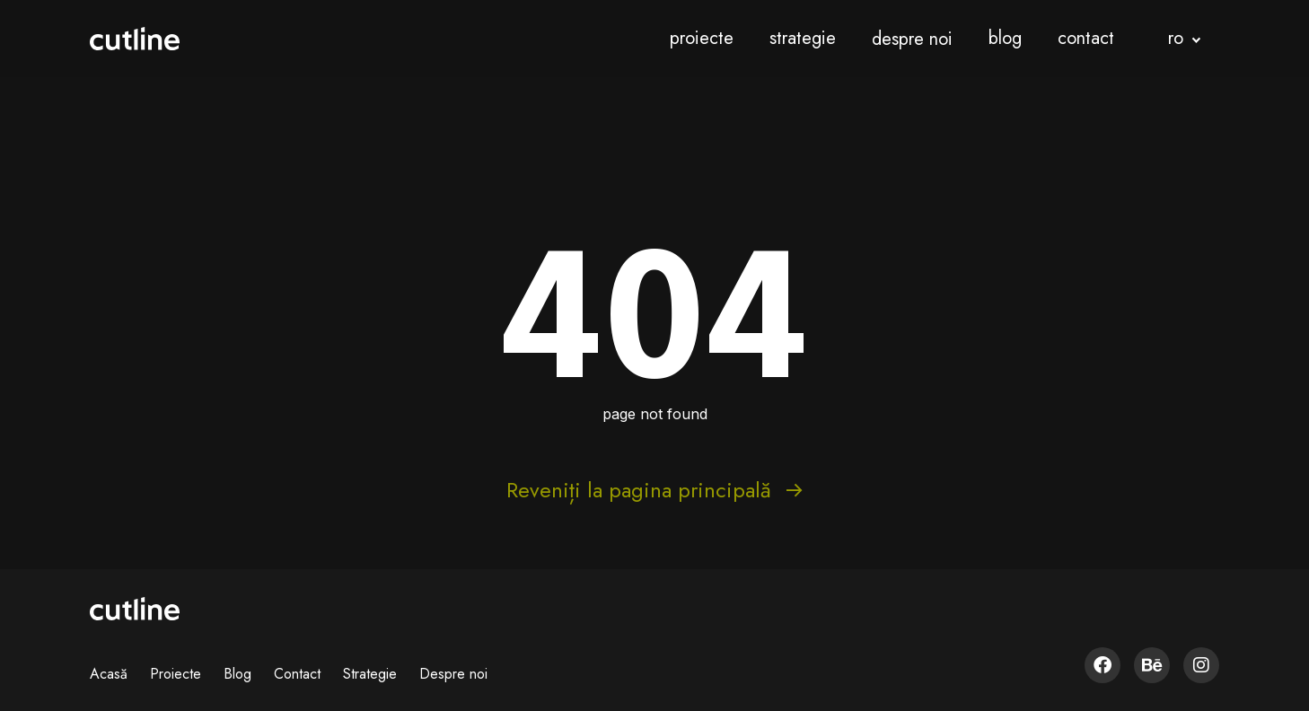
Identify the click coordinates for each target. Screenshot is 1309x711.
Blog (237, 674)
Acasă (108, 674)
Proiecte (175, 674)
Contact (297, 674)
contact (1086, 38)
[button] (1184, 39)
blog (1005, 38)
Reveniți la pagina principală (654, 490)
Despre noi (453, 674)
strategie (802, 38)
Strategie (370, 674)
